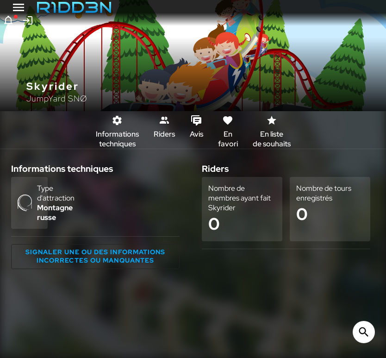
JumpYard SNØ (56, 98)
